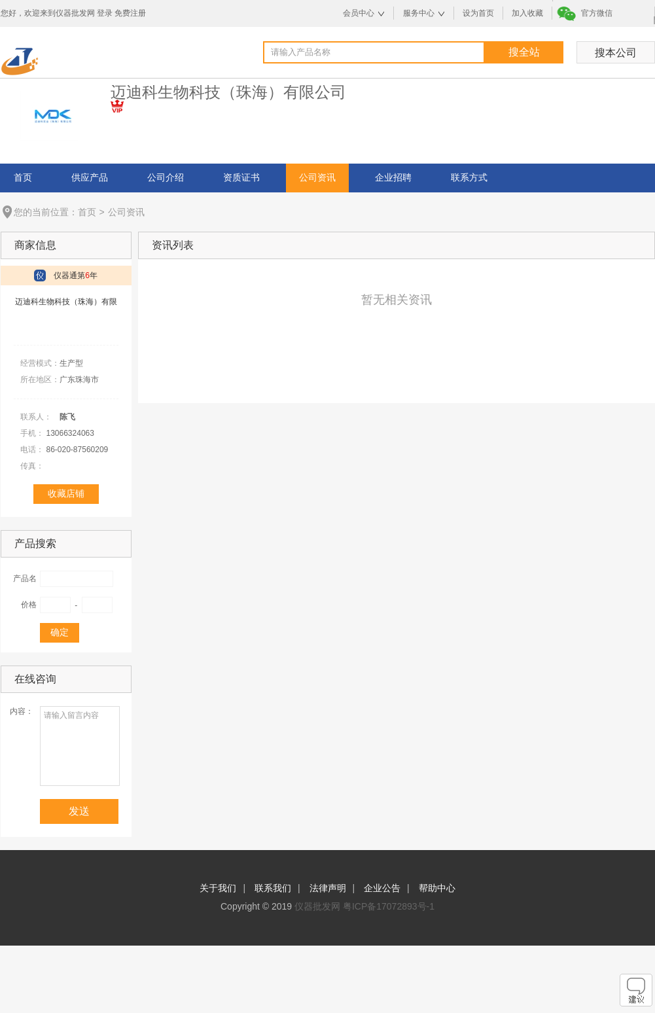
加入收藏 (527, 13)
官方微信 (596, 13)
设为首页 (478, 13)
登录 (105, 13)
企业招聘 (393, 178)
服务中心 (418, 13)
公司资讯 (317, 178)
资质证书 (241, 178)
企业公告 (382, 888)
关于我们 (218, 888)
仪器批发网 (317, 906)
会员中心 (358, 13)
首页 (23, 178)
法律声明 (328, 888)
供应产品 (89, 178)
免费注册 (130, 13)
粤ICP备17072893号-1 (388, 906)
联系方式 (469, 178)
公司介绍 (165, 178)
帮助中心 (437, 888)
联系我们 (273, 888)
